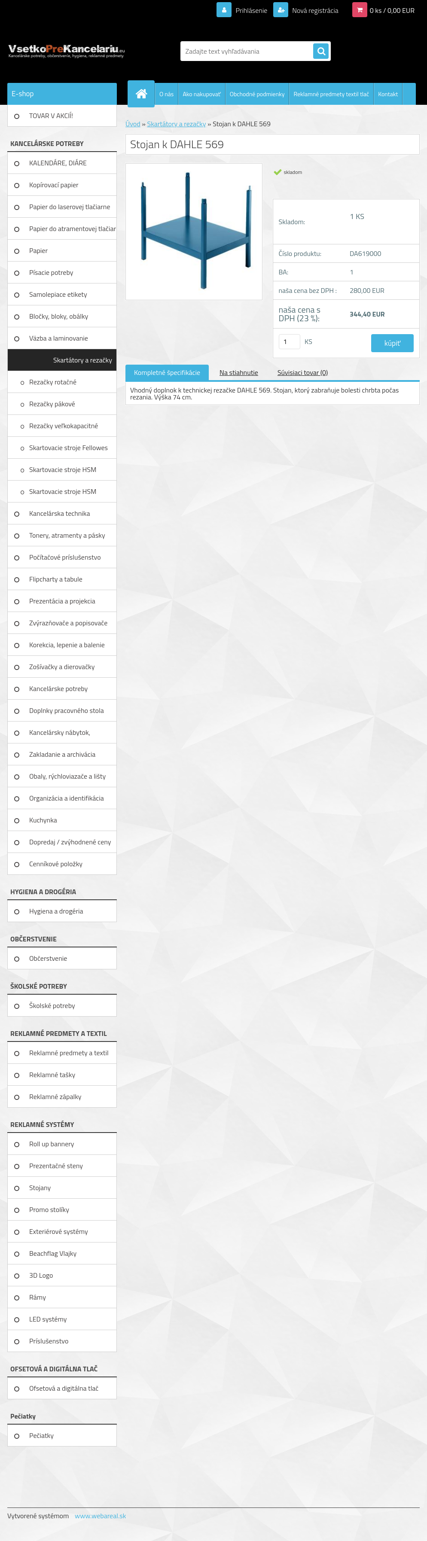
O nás (166, 93)
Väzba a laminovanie (58, 338)
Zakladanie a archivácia (62, 754)
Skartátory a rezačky (82, 360)
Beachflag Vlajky (52, 1253)
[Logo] (66, 51)
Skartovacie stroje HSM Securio (62, 472)
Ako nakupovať (201, 93)
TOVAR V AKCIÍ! (51, 115)
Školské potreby (52, 1005)
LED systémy (48, 1319)
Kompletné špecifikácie (167, 372)
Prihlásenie (251, 10)
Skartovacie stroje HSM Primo (62, 494)
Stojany (40, 1187)
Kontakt (388, 93)
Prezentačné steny (56, 1165)
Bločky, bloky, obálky (58, 316)
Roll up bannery (51, 1144)
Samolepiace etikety (58, 294)
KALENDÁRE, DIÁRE (58, 163)
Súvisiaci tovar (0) (303, 372)
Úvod (132, 124)
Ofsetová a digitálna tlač (63, 1388)
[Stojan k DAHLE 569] (193, 166)
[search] (321, 51)
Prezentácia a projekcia (62, 601)
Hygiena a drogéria (56, 911)
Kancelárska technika (59, 513)
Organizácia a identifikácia (66, 798)
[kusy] (289, 341)
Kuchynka (43, 820)
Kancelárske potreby (58, 688)
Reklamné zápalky (55, 1096)
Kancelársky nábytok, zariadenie (59, 735)
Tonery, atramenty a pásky (67, 535)
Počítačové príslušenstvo (65, 557)
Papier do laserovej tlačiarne (69, 206)
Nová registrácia (315, 10)
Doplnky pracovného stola (66, 710)
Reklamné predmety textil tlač (331, 93)
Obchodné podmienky (257, 93)
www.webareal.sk (100, 1516)
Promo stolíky (49, 1209)
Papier (38, 250)
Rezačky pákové (52, 404)
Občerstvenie (48, 958)
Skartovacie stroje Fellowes (69, 447)
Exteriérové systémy (58, 1231)
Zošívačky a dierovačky (62, 666)
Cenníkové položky (55, 864)
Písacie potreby (51, 272)
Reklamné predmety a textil (69, 1053)
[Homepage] (145, 93)
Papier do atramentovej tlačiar (72, 228)
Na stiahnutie (239, 372)
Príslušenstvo (48, 1341)
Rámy (37, 1297)
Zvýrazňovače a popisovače (68, 623)
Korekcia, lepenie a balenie (67, 645)
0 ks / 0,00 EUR (392, 10)
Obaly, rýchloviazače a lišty (67, 776)
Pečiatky (41, 1435)
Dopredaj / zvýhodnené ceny (70, 842)
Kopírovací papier (54, 185)
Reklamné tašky (52, 1074)
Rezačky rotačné (53, 382)
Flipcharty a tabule (55, 579)
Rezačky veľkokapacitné (64, 425)
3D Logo (41, 1275)
